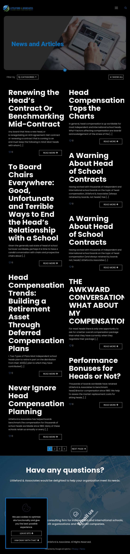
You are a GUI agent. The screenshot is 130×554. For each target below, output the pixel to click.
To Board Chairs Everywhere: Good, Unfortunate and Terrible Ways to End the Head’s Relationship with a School (34, 202)
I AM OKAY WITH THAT (26, 540)
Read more (50, 152)
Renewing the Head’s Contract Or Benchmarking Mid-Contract (36, 108)
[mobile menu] (116, 8)
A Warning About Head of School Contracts (91, 167)
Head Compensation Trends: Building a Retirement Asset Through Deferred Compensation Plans (36, 313)
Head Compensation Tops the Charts (97, 104)
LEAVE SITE (26, 533)
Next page (79, 448)
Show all (116, 77)
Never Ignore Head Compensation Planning (36, 400)
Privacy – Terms (78, 549)
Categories (27, 77)
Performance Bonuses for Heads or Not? (95, 368)
